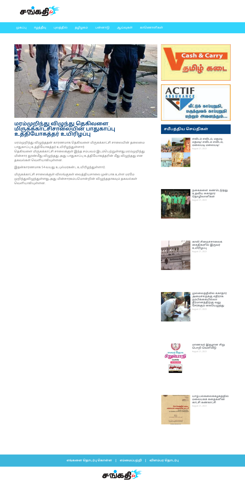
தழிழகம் (81, 28)
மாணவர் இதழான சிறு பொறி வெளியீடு (208, 346)
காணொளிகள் (151, 28)
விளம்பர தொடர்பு (164, 460)
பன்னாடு (102, 28)
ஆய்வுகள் (125, 28)
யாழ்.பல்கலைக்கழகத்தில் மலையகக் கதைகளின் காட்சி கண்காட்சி (210, 399)
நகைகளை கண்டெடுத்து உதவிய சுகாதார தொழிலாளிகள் (210, 193)
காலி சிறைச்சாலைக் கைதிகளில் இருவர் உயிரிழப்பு (207, 245)
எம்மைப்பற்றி (131, 460)
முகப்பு (21, 28)
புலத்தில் (60, 28)
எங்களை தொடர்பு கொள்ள (89, 460)
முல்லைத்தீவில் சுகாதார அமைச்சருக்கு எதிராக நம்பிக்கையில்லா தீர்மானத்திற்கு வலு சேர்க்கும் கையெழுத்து (209, 299)
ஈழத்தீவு (40, 28)
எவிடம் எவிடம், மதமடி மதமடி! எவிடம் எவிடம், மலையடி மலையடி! (207, 142)
